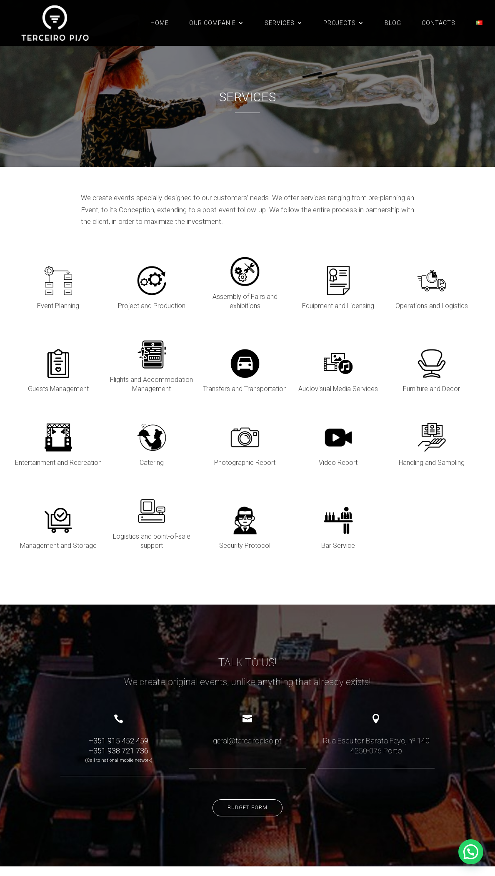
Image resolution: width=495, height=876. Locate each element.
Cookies (141, 850)
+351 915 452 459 (118, 694)
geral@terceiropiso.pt (247, 694)
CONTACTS (438, 23)
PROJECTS (339, 23)
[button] (470, 851)
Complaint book (29, 850)
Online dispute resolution (79, 850)
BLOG (393, 23)
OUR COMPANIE (212, 23)
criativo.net (57, 858)
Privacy (120, 850)
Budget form (248, 762)
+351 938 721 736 (118, 704)
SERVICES (280, 23)
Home (159, 23)
